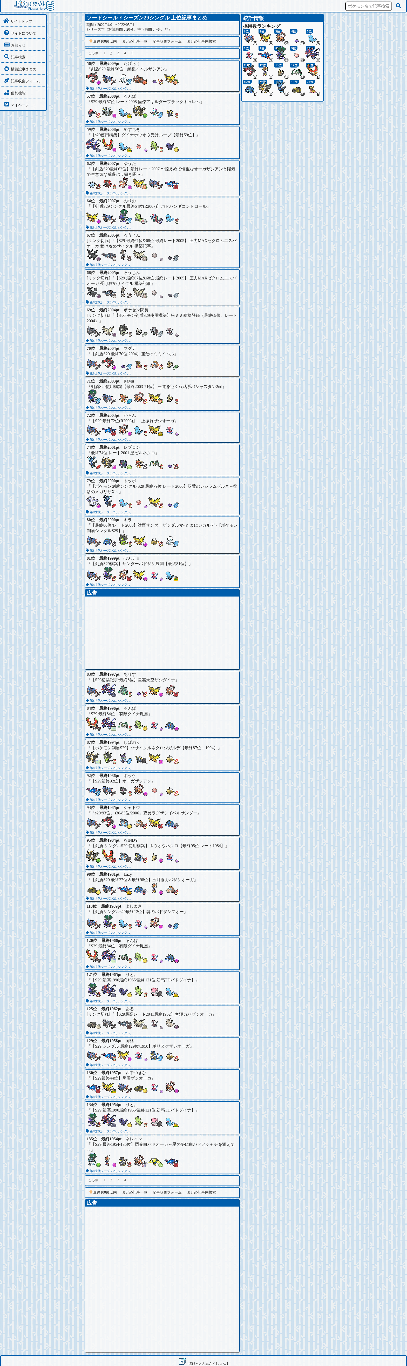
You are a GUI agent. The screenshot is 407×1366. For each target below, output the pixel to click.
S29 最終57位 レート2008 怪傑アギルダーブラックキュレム (145, 101)
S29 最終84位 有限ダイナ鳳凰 (119, 714)
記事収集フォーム (167, 41)
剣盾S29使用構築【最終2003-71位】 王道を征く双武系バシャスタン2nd (156, 386)
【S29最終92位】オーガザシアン (121, 781)
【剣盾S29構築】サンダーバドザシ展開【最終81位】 (140, 563)
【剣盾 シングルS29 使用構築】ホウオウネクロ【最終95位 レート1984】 (158, 845)
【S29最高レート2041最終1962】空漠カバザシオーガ (163, 1014)
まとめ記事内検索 (201, 41)
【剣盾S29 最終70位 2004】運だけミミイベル (132, 354)
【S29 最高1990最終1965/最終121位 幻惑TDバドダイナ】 (143, 980)
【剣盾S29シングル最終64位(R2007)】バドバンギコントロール (149, 206)
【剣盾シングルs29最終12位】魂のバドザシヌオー (137, 911)
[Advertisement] (162, 633)
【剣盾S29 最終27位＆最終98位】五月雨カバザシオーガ (142, 880)
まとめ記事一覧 (134, 41)
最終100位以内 (103, 41)
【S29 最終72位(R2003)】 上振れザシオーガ (132, 421)
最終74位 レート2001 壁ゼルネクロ (123, 453)
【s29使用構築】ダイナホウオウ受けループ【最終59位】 (143, 135)
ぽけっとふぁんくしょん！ (209, 1363)
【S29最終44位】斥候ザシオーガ (121, 1078)
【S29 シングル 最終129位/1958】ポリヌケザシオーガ (140, 1046)
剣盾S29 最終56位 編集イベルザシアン (128, 69)
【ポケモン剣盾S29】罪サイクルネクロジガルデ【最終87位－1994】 (154, 748)
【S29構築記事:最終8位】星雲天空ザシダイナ (133, 680)
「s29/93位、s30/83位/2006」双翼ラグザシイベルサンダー (144, 813)
